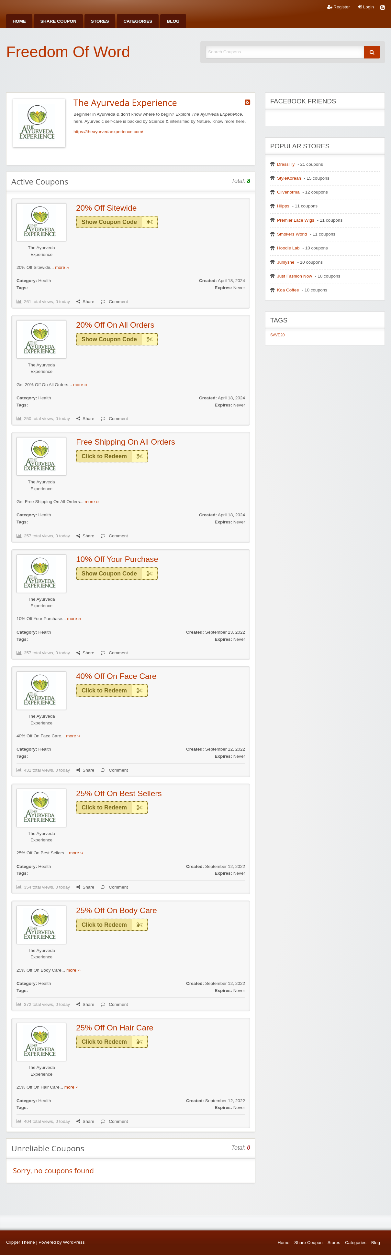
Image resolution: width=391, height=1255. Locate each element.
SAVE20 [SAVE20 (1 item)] (277, 335)
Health (44, 280)
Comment (114, 301)
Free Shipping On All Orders (125, 442)
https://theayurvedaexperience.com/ (108, 131)
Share (85, 301)
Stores (100, 21)
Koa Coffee (288, 290)
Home (19, 21)
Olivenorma (288, 192)
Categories (137, 21)
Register (338, 7)
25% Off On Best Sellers (119, 793)
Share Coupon (58, 21)
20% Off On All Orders (115, 325)
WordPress (74, 1242)
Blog (173, 21)
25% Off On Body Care (116, 910)
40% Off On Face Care (116, 676)
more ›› (62, 267)
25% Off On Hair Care (114, 1027)
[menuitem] (19, 21)
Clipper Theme (20, 1242)
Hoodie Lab (288, 248)
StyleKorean (289, 178)
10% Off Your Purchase (117, 559)
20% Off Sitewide (106, 208)
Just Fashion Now (294, 276)
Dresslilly (286, 164)
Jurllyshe (286, 262)
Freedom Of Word (68, 51)
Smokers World (292, 234)
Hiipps (283, 206)
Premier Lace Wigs (295, 220)
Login (366, 7)
